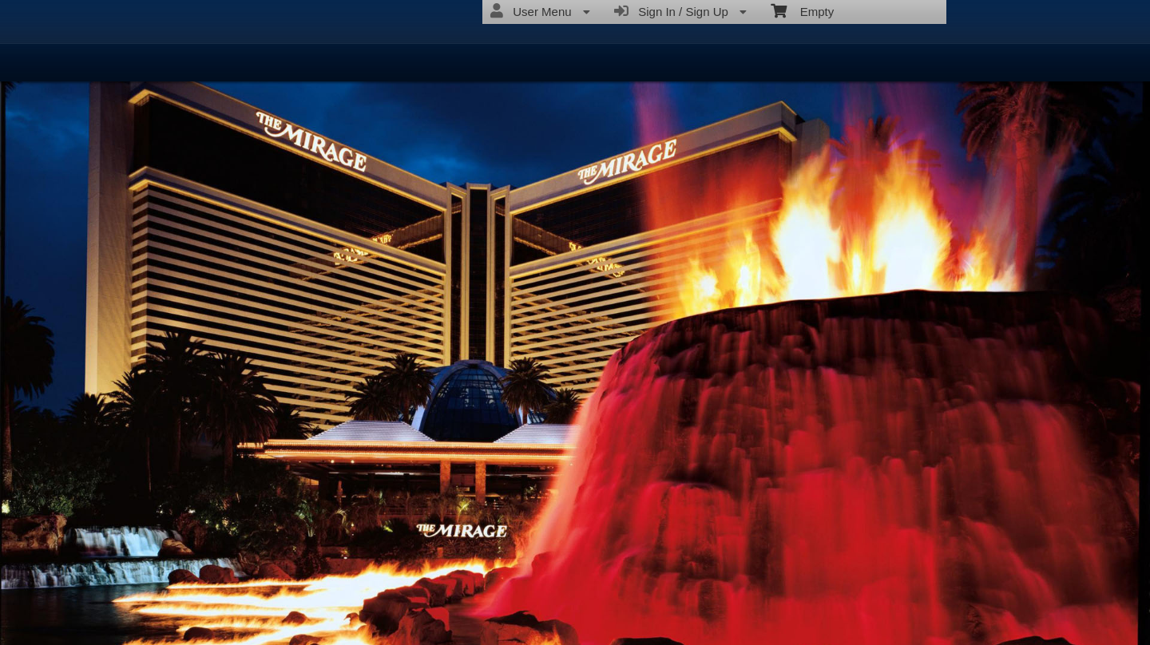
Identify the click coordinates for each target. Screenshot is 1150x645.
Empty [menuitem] (802, 10)
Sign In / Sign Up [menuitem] (680, 11)
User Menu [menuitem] (540, 11)
